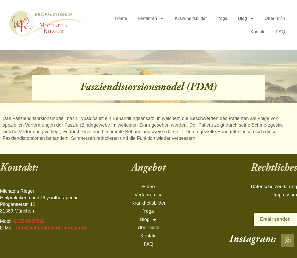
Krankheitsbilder (191, 18)
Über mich (275, 18)
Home (121, 18)
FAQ (280, 31)
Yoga (222, 18)
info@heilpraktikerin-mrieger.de (52, 228)
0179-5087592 (29, 221)
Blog (246, 18)
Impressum (285, 194)
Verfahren (151, 18)
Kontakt (258, 31)
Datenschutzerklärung (274, 186)
